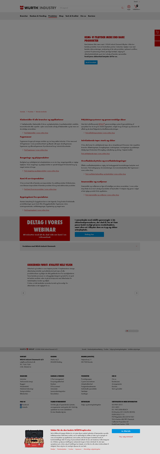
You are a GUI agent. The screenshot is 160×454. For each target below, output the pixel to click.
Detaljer (53, 449)
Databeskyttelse (61, 449)
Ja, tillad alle (126, 431)
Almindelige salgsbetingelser (92, 449)
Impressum (78, 449)
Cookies (70, 449)
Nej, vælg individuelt (126, 437)
